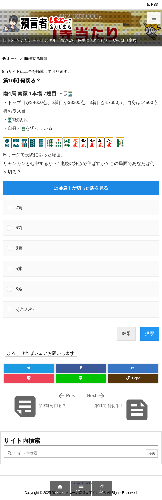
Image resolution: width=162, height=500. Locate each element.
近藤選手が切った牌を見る (81, 188)
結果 (126, 333)
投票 (149, 333)
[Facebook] (81, 368)
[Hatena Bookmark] (133, 368)
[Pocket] (29, 378)
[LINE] (81, 378)
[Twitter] (29, 368)
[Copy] (133, 378)
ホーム (12, 58)
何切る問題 (38, 58)
